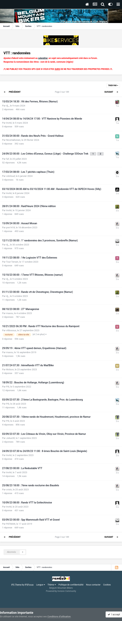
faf (7, 159)
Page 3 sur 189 (62, 92)
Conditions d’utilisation (59, 616)
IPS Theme (16, 585)
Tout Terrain (12, 261)
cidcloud (10, 176)
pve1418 (10, 227)
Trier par (113, 85)
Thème (52, 585)
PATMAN (10, 524)
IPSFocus (29, 585)
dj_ (7, 105)
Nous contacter (93, 585)
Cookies (107, 585)
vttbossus (11, 330)
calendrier (42, 58)
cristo (9, 489)
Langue (40, 585)
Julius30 (10, 438)
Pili (7, 386)
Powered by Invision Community (61, 591)
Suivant (108, 92)
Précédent (15, 92)
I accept (114, 614)
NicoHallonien (13, 140)
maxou (9, 313)
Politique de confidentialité (71, 585)
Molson (10, 369)
